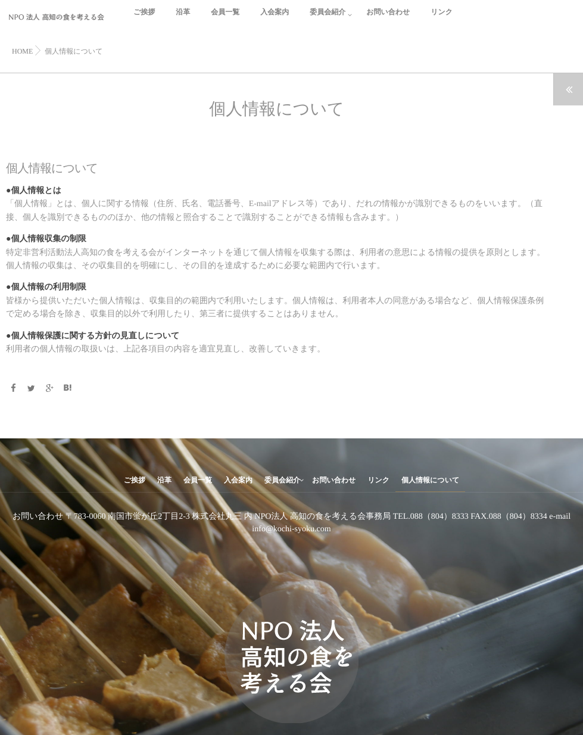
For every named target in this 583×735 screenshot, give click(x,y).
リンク (442, 19)
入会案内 (274, 19)
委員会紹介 (327, 19)
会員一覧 (225, 19)
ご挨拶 (144, 19)
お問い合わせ (388, 19)
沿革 (183, 19)
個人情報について (430, 479)
